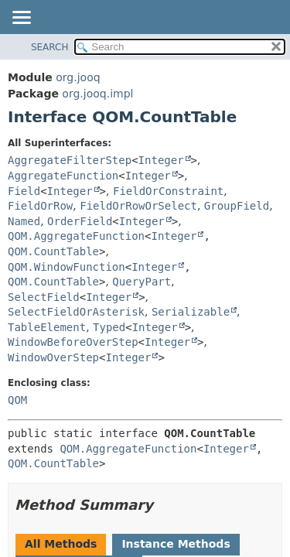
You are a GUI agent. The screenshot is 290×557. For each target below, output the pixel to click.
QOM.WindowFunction (66, 267)
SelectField (44, 297)
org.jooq (78, 77)
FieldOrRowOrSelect (138, 206)
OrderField (79, 221)
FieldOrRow (40, 206)
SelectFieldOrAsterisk (76, 312)
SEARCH (50, 47)
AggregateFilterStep (69, 160)
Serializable (191, 312)
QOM (17, 400)
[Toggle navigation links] (21, 18)
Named (24, 221)
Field (24, 191)
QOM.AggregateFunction (76, 236)
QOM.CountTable (53, 251)
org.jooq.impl (97, 93)
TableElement (47, 327)
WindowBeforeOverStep (73, 342)
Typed (109, 327)
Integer (161, 160)
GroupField (236, 206)
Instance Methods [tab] (175, 544)
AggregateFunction (63, 175)
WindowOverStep (53, 357)
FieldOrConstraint (168, 191)
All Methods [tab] (61, 544)
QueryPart (141, 281)
